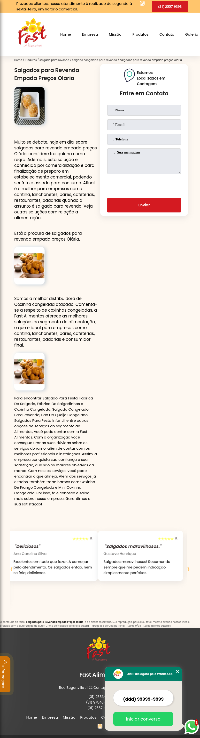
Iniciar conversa (143, 719)
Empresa (90, 34)
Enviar (144, 205)
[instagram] (142, 4)
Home (65, 34)
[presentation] (144, 184)
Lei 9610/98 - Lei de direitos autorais (149, 626)
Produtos (140, 34)
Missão (115, 34)
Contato (166, 34)
